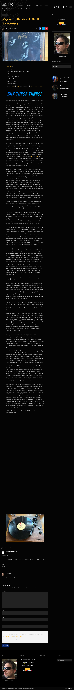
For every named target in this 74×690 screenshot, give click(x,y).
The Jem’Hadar (64, 94)
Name (3, 611)
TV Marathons (28, 6)
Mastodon (31, 688)
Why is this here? (61, 19)
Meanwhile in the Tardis (64, 78)
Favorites (46, 6)
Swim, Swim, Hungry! (68, 688)
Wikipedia (13, 86)
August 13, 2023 (64, 81)
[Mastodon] (63, 7)
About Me (20, 6)
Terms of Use (18, 636)
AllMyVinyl (9, 67)
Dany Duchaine (26, 688)
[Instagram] (58, 7)
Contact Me (27, 8)
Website (4, 624)
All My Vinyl (39, 6)
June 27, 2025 (63, 97)
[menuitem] (20, 5)
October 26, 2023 (64, 88)
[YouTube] (61, 7)
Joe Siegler (5, 29)
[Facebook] (56, 7)
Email (3, 617)
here (32, 156)
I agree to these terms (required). (10, 639)
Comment (4, 591)
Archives (20, 8)
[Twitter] (54, 7)
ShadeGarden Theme (18, 688)
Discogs (17, 86)
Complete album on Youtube (36, 86)
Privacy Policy (9, 636)
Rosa (61, 86)
